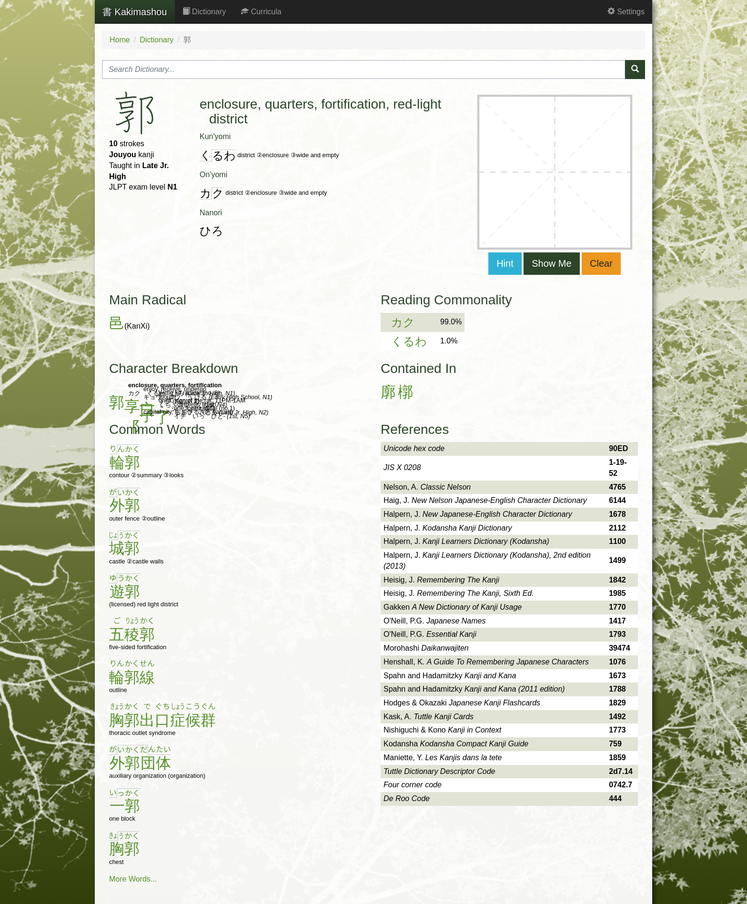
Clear (601, 263)
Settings (626, 12)
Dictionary (204, 12)
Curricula (261, 12)
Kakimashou (134, 12)
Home (120, 40)
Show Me (551, 263)
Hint (505, 263)
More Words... (133, 879)
